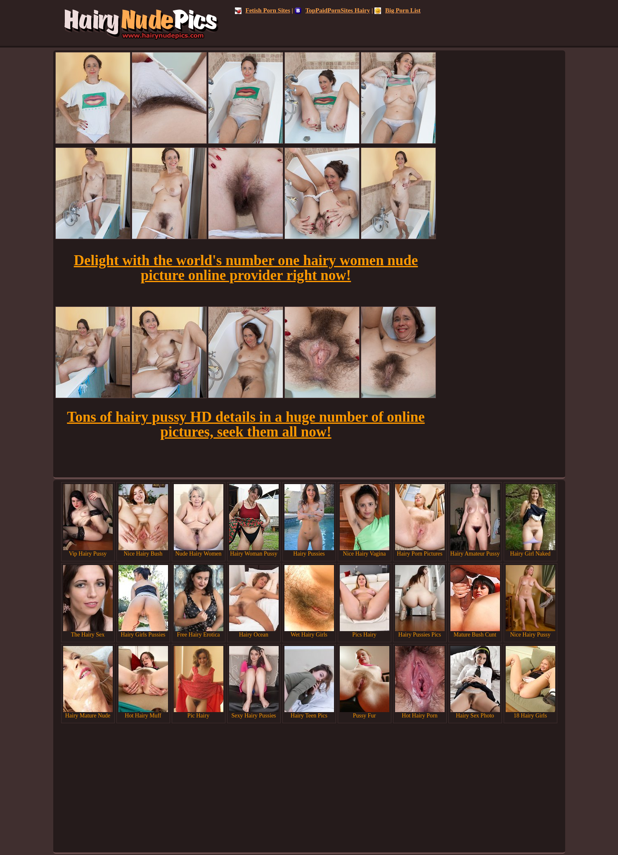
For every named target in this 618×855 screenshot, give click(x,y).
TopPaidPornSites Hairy (332, 10)
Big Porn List (397, 10)
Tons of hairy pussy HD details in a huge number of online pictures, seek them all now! (245, 424)
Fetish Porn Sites (262, 10)
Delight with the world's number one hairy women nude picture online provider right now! (246, 267)
